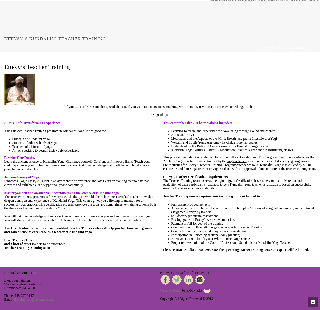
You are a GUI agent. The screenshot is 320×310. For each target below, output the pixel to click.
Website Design (170, 290)
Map (36, 273)
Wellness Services (267, 0)
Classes (221, 0)
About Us (283, 0)
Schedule (231, 0)
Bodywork (251, 0)
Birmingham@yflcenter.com (33, 299)
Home (213, 0)
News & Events (298, 0)
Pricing (240, 0)
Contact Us (313, 0)
